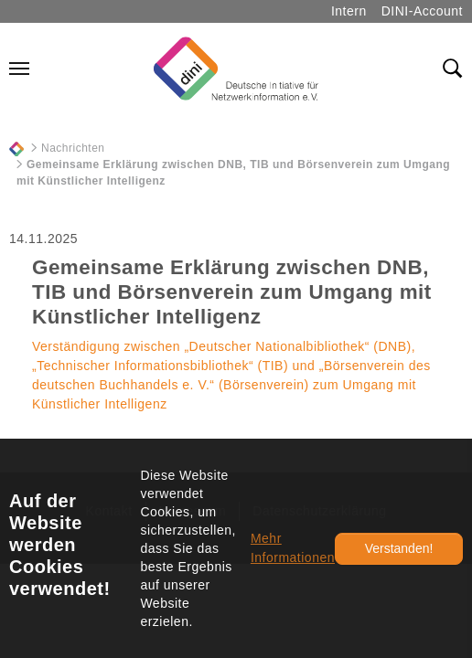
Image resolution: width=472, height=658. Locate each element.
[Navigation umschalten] (19, 68)
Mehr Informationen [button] (293, 548)
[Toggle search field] (453, 68)
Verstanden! (399, 548)
